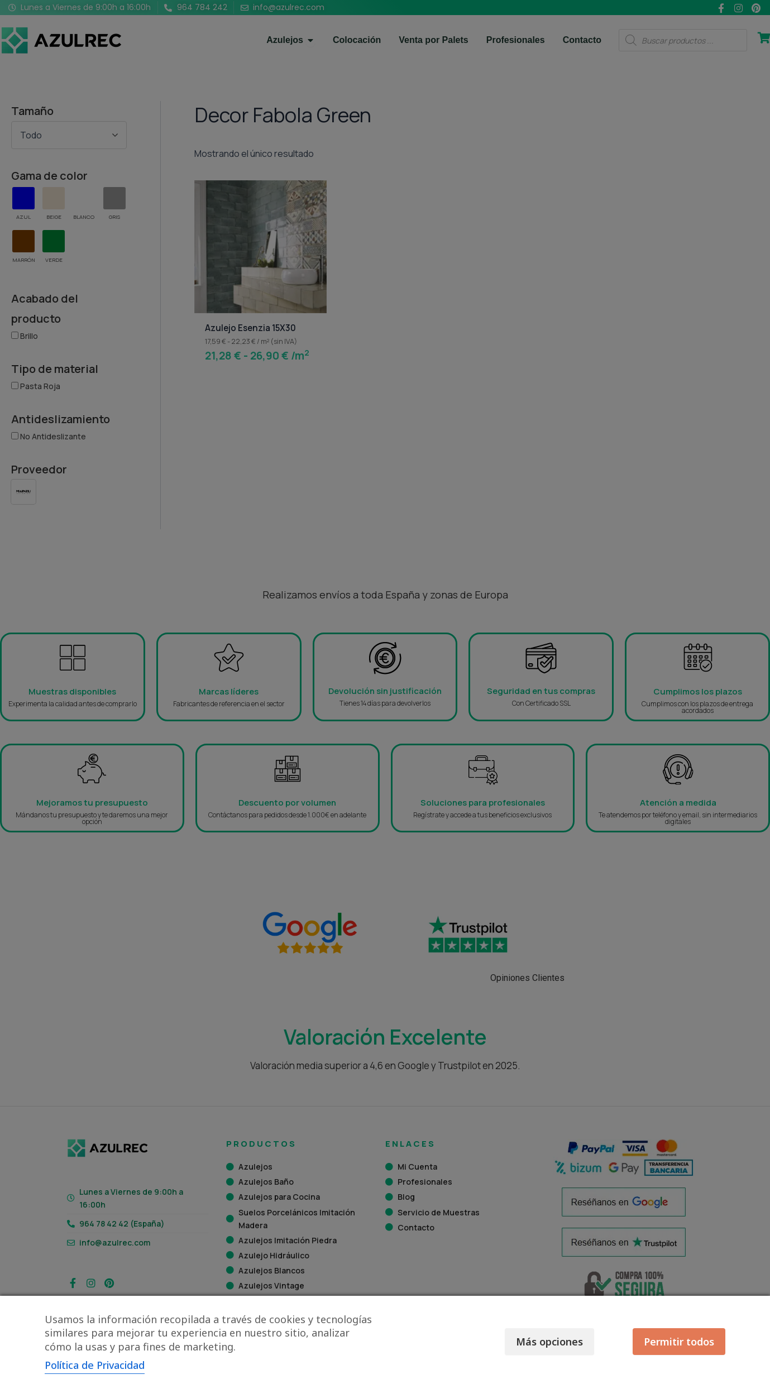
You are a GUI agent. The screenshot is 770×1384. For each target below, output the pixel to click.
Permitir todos (679, 1341)
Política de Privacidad (95, 1365)
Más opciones (548, 1341)
